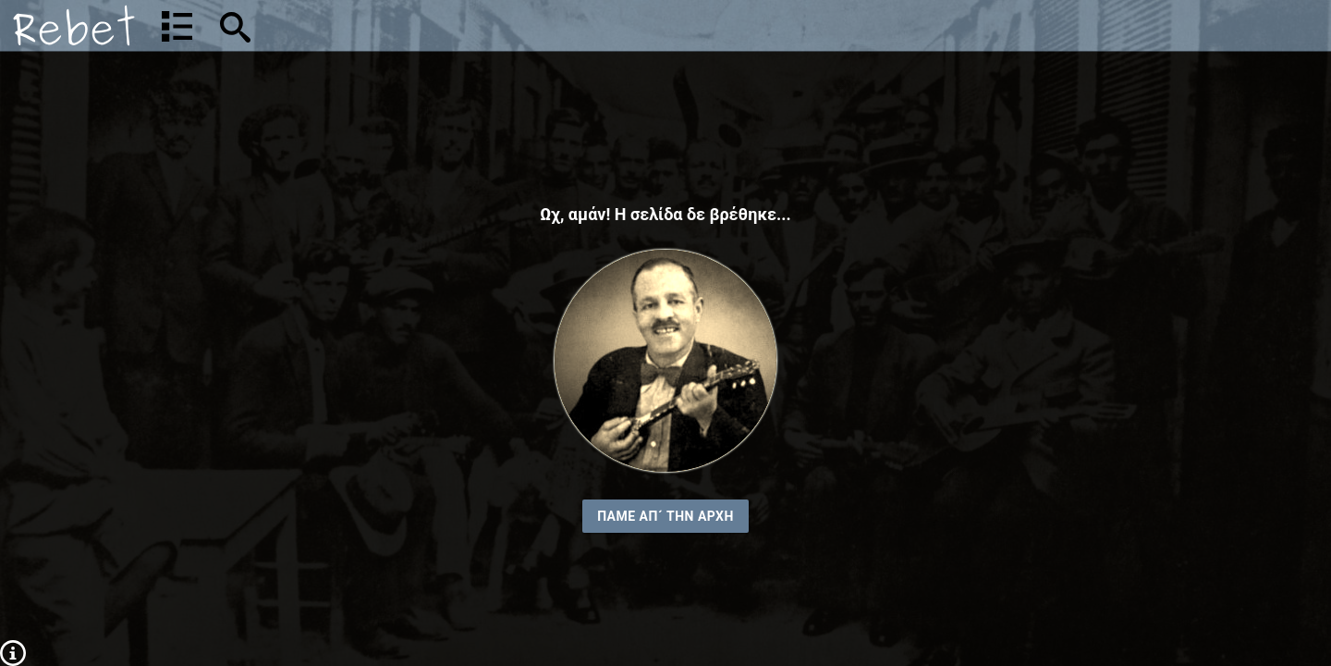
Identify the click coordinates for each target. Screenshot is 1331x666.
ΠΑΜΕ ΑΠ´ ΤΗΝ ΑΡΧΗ (665, 516)
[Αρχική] (74, 25)
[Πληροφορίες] (13, 652)
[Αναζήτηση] (356, 25)
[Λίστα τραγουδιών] (177, 26)
